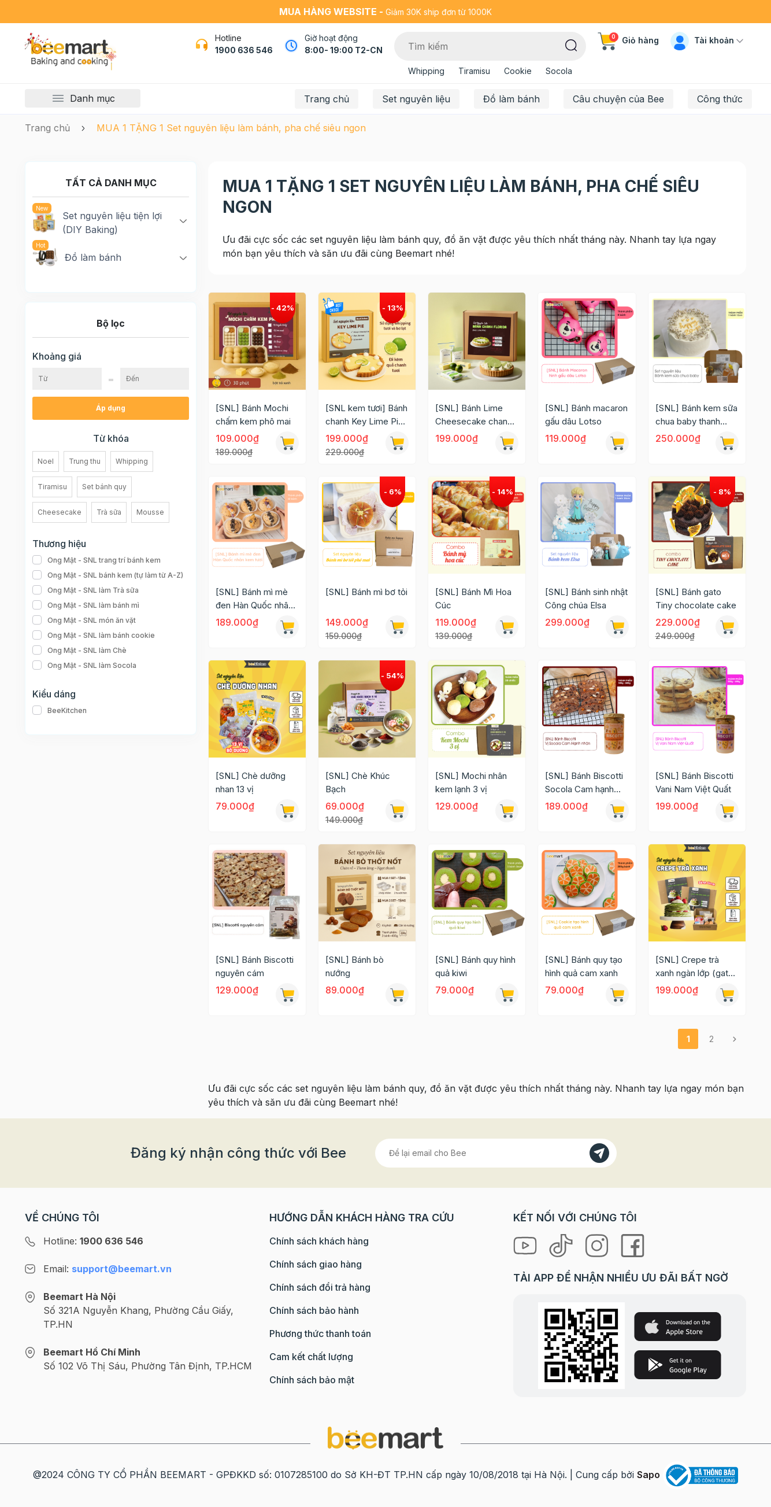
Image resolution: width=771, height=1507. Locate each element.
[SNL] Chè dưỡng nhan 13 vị (251, 782)
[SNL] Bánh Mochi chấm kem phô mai (253, 414)
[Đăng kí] (599, 1153)
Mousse (150, 512)
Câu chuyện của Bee (618, 99)
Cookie (518, 71)
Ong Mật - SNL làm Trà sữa (85, 590)
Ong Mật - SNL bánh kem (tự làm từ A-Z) (107, 575)
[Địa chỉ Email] (496, 1153)
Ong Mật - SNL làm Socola (84, 665)
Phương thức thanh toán (320, 1333)
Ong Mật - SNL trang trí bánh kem (96, 560)
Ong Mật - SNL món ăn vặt (84, 620)
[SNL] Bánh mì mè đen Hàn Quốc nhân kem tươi (254, 599)
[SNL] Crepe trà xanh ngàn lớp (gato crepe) (694, 967)
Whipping (426, 71)
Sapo (648, 1474)
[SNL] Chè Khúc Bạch (357, 782)
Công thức (720, 99)
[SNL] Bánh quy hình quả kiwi (475, 966)
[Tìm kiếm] (571, 44)
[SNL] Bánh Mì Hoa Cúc (473, 598)
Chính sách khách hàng (319, 1241)
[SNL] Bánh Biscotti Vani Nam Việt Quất (694, 782)
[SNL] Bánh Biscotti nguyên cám (255, 966)
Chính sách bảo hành (314, 1310)
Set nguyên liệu (416, 99)
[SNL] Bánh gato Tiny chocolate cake (695, 598)
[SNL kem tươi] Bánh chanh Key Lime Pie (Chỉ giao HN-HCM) (366, 415)
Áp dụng (110, 408)
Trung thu (85, 461)
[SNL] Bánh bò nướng (354, 966)
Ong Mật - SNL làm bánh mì (85, 605)
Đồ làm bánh (511, 99)
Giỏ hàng (628, 40)
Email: (107, 1269)
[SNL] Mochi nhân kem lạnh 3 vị (471, 782)
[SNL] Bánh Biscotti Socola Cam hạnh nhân (584, 783)
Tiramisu (474, 71)
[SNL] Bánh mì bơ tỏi (366, 591)
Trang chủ (326, 99)
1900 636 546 (244, 50)
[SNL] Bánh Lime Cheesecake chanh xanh (473, 415)
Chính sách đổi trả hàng (319, 1287)
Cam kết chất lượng (311, 1356)
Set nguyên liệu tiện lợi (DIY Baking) (97, 222)
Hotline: (93, 1241)
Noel (46, 461)
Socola (559, 71)
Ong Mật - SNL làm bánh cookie (93, 635)
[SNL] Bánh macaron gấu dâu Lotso (586, 414)
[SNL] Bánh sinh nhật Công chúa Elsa (586, 598)
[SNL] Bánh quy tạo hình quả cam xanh (583, 966)
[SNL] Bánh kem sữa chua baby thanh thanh (696, 415)
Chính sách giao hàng (315, 1264)
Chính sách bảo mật (311, 1380)
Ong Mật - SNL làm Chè (79, 650)
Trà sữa (109, 512)
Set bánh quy (104, 486)
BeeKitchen (59, 711)
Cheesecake (59, 512)
